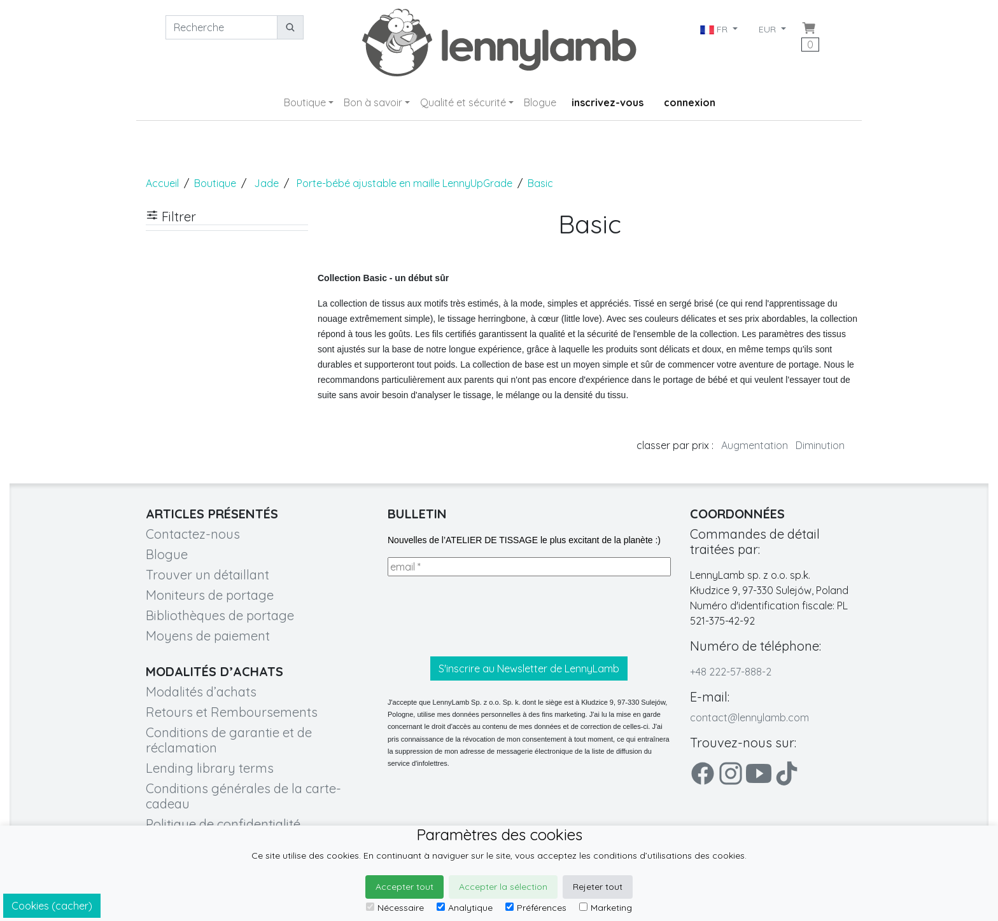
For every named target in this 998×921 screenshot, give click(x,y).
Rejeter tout (597, 886)
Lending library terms (210, 768)
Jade (266, 183)
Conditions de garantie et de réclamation (229, 740)
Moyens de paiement (208, 636)
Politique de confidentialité (223, 824)
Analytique (465, 907)
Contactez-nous (193, 534)
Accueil (162, 183)
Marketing (605, 907)
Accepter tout (404, 886)
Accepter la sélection (503, 886)
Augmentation (754, 445)
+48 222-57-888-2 (730, 671)
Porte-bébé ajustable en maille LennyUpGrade (404, 183)
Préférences (535, 907)
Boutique (305, 102)
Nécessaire (395, 907)
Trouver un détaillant (207, 575)
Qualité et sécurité (463, 102)
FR (715, 29)
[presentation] (484, 616)
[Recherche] (221, 27)
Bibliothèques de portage (220, 615)
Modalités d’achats (201, 692)
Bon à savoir (373, 102)
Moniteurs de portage (210, 595)
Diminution (820, 445)
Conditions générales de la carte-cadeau (243, 796)
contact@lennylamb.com (749, 717)
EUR (768, 29)
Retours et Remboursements (232, 712)
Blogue (540, 102)
